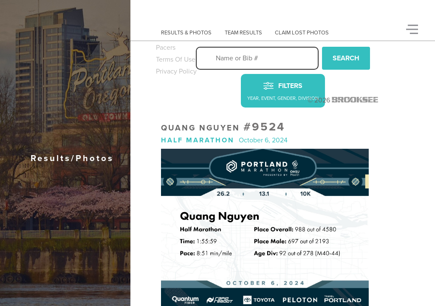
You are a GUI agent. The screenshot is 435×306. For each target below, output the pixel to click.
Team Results (243, 32)
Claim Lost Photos (302, 32)
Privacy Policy (176, 71)
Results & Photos (186, 32)
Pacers (165, 47)
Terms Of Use (175, 59)
